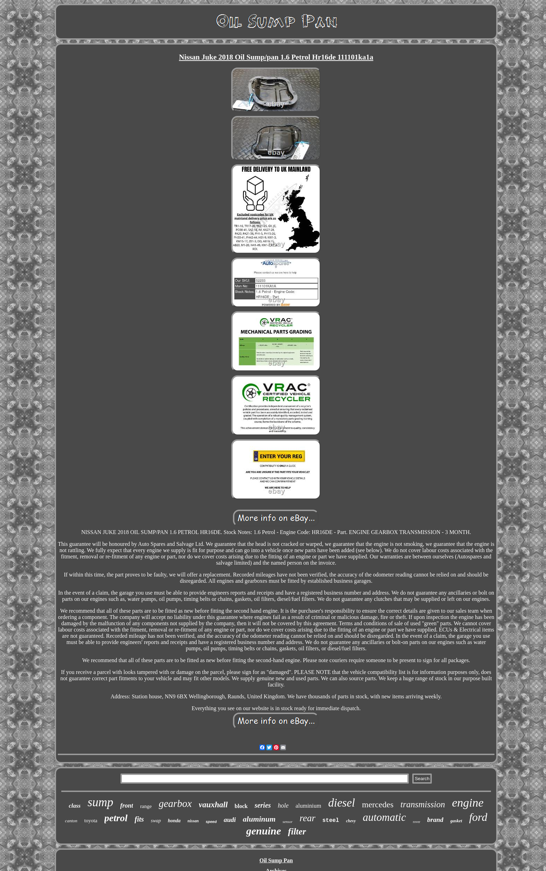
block (241, 806)
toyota (91, 820)
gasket (456, 820)
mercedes (377, 804)
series (263, 805)
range (145, 806)
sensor (287, 821)
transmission (422, 804)
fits (139, 819)
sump (100, 802)
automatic (384, 817)
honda (174, 820)
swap (156, 820)
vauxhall (213, 804)
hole (283, 805)
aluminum (259, 819)
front (126, 805)
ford (478, 817)
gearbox (175, 803)
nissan (193, 820)
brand (435, 819)
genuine (263, 831)
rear (307, 818)
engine (468, 802)
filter (297, 831)
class (74, 805)
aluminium (308, 805)
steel (330, 820)
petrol (116, 818)
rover (416, 822)
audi (230, 819)
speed (211, 821)
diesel (341, 803)
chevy (351, 820)
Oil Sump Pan (276, 860)
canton (71, 820)
